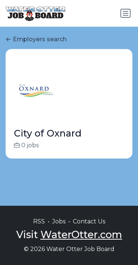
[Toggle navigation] (125, 13)
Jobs (59, 221)
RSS (39, 221)
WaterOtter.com (81, 235)
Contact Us (89, 221)
